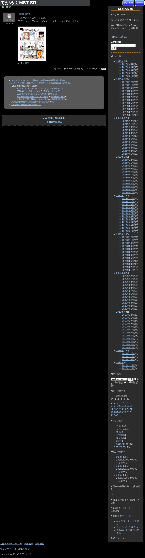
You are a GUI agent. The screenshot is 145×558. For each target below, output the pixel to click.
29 (112, 415)
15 (112, 409)
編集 (103, 69)
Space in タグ (123, 444)
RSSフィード (117, 538)
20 (127, 409)
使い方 (119, 438)
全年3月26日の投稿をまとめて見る (32, 96)
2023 (120, 157)
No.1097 (9, 23)
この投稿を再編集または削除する (26, 104)
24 (118, 412)
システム (120, 429)
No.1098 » (60, 118)
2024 (120, 118)
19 (124, 409)
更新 (118, 426)
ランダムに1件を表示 (127, 527)
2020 (120, 273)
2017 (120, 362)
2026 (120, 61)
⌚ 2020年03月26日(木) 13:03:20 (77, 69)
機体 (118, 432)
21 (131, 409)
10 (118, 406)
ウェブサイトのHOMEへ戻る (14, 549)
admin (59, 69)
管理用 (139, 3)
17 (118, 409)
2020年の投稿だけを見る (28, 94)
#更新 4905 (122, 466)
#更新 (21, 14)
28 (131, 412)
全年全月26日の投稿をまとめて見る (33, 99)
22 (112, 412)
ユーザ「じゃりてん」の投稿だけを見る (29, 80)
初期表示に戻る (54, 122)
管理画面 (39, 543)
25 (121, 412)
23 (115, 412)
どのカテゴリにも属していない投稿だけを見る (32, 83)
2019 (120, 312)
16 (115, 409)
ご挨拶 (119, 435)
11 (121, 406)
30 (115, 415)
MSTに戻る (119, 36)
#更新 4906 (122, 457)
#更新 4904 (122, 475)
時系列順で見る (57, 80)
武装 (118, 441)
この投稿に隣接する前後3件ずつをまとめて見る (32, 102)
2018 (120, 350)
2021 (120, 234)
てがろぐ (17, 554)
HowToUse (121, 446)
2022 (120, 195)
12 (124, 406)
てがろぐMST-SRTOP (11, 543)
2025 (120, 79)
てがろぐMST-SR (19, 2)
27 (127, 412)
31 (118, 415)
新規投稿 (128, 3)
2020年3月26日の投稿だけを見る (32, 88)
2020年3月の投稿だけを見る (29, 91)
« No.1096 (48, 118)
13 (127, 406)
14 (131, 406)
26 (124, 412)
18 (121, 409)
